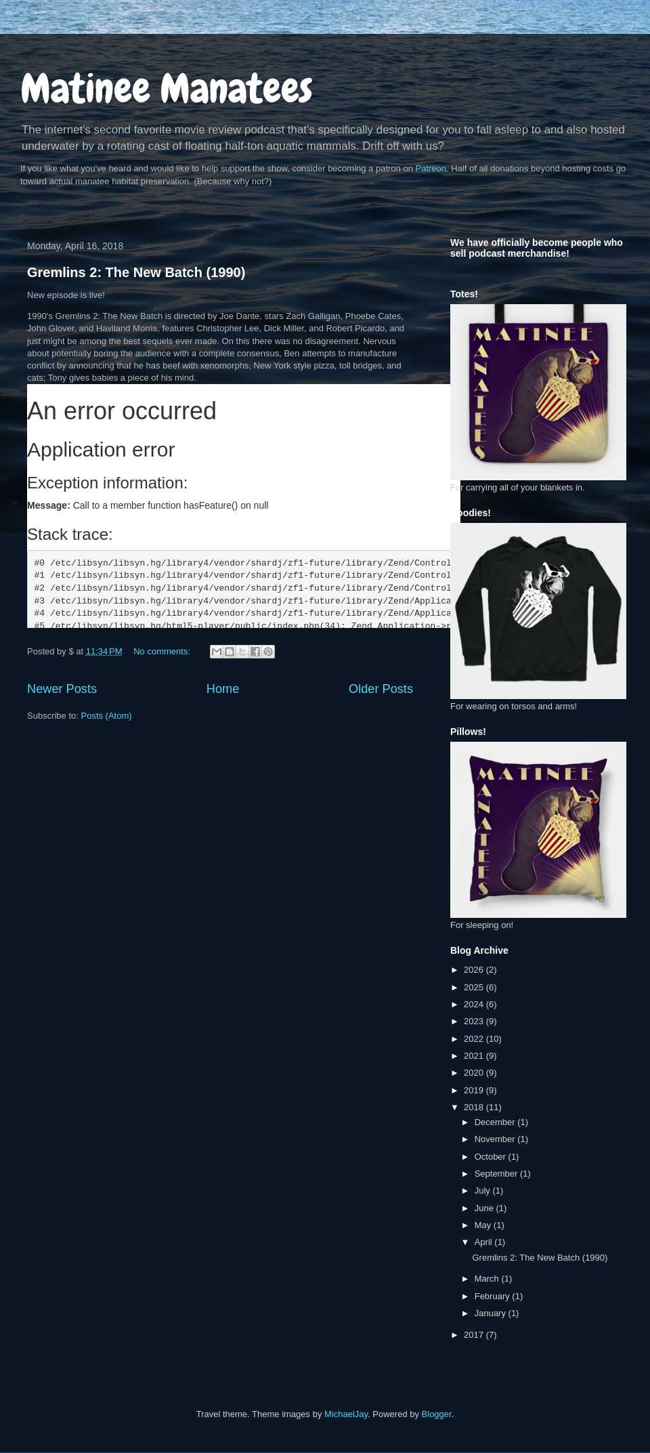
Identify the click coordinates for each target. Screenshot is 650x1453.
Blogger (437, 1414)
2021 (475, 1056)
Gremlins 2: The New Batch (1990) (136, 272)
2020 (475, 1073)
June (485, 1208)
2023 (475, 1021)
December (496, 1122)
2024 (475, 1004)
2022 (475, 1039)
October (491, 1157)
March (488, 1278)
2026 (475, 970)
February (494, 1296)
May (484, 1225)
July (484, 1190)
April (485, 1242)
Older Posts (381, 689)
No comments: (162, 651)
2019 (475, 1090)
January (491, 1313)
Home (223, 689)
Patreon (431, 168)
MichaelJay (346, 1414)
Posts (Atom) (106, 716)
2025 (475, 987)
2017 (475, 1335)
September (497, 1173)
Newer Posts (62, 689)
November (496, 1139)
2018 (475, 1107)
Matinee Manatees (166, 88)
